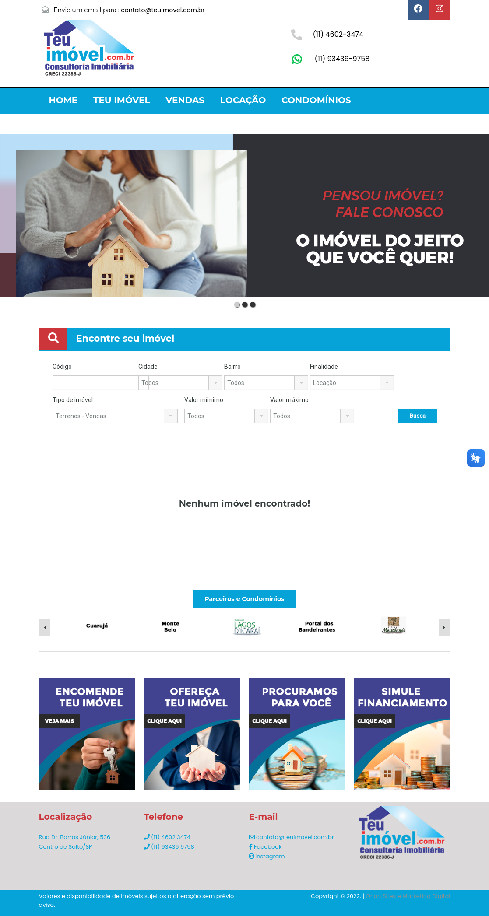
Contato (248, 121)
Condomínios (316, 100)
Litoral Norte (86, 121)
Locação (243, 100)
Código (62, 366)
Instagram (267, 856)
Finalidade (324, 366)
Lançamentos (174, 121)
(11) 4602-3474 (338, 34)
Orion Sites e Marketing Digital (408, 896)
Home (63, 100)
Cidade (148, 366)
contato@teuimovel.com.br (162, 10)
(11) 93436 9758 (169, 847)
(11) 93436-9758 (342, 59)
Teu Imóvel (121, 100)
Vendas (184, 100)
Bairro (232, 366)
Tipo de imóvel (73, 399)
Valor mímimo (203, 399)
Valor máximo (289, 399)
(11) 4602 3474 (167, 837)
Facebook (265, 847)
